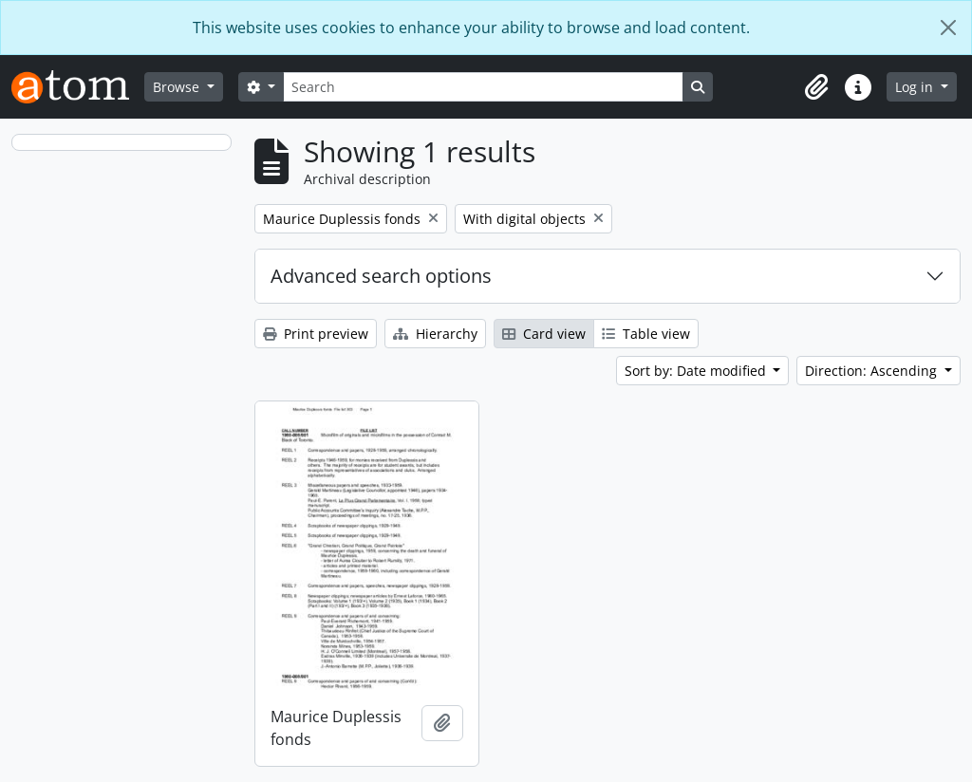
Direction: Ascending (873, 371)
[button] (816, 87)
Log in (916, 87)
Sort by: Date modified (697, 371)
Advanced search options (381, 276)
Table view (646, 334)
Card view (544, 334)
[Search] (483, 87)
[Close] (948, 27)
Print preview (315, 334)
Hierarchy (435, 334)
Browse (178, 87)
